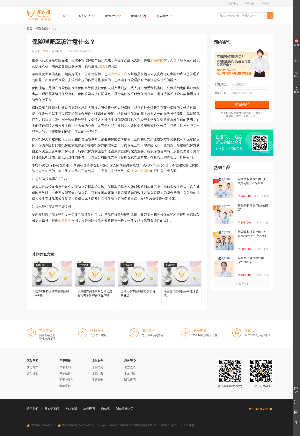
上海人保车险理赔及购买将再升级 (138, 283)
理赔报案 (97, 373)
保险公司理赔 (140, 171)
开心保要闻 (52, 408)
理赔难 (103, 66)
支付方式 (32, 367)
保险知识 (42, 28)
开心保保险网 (39, 15)
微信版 (105, 408)
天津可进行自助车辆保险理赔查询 (52, 283)
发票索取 (130, 367)
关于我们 (32, 408)
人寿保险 (114, 74)
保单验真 (65, 373)
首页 (65, 16)
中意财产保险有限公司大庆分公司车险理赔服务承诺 (95, 283)
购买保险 (156, 60)
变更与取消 (66, 379)
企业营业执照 (188, 425)
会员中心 (233, 3)
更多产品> (242, 284)
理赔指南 (97, 367)
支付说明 (32, 373)
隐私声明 (130, 379)
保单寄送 (65, 385)
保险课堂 (138, 16)
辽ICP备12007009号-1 (40, 425)
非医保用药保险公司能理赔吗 (181, 283)
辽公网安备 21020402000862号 (76, 425)
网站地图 (71, 408)
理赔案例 (97, 379)
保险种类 (64, 220)
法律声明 (89, 408)
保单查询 (65, 367)
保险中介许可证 (169, 425)
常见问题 (130, 373)
